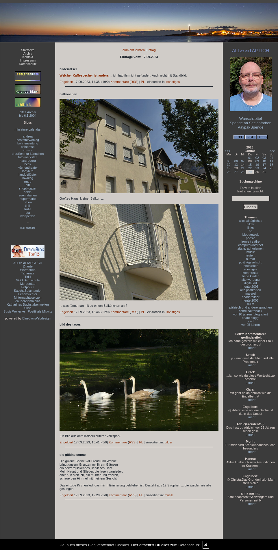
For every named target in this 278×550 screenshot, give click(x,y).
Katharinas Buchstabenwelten (28, 304)
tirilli (28, 205)
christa (27, 150)
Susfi (27, 308)
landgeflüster (28, 174)
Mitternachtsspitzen (28, 297)
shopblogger (28, 188)
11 (271, 161)
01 (250, 157)
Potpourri (27, 287)
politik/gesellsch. (250, 262)
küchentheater (28, 167)
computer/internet (250, 245)
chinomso (27, 146)
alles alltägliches (250, 220)
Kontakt (27, 57)
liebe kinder (250, 276)
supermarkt (28, 198)
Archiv (27, 53)
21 (242, 168)
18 (271, 164)
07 (242, 161)
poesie (250, 238)
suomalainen (28, 195)
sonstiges (173, 81)
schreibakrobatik (250, 311)
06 (236, 161)
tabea (28, 202)
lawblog (27, 178)
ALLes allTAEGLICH (27, 263)
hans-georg (28, 160)
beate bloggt (251, 317)
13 (236, 164)
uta (27, 212)
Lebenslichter (27, 294)
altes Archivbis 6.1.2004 (27, 113)
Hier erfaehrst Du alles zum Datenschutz (165, 545)
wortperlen (27, 216)
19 (228, 168)
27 (236, 172)
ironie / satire (251, 241)
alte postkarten (250, 290)
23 (257, 168)
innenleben (250, 265)
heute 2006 (250, 300)
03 (264, 157)
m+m (250, 304)
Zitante (28, 266)
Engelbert (66, 81)
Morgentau (28, 283)
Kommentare (120, 81)
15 (250, 164)
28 (242, 172)
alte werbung (251, 279)
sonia (27, 192)
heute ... (250, 255)
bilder (169, 442)
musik (169, 495)
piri (28, 185)
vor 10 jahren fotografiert (250, 314)
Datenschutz (27, 64)
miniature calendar (28, 129)
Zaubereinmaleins (27, 301)
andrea (28, 136)
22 (250, 168)
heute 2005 (250, 286)
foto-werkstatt (27, 157)
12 (228, 164)
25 (271, 168)
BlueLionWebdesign (36, 318)
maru (27, 181)
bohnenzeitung (27, 143)
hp (250, 231)
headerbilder (250, 297)
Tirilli (28, 276)
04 (271, 157)
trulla (27, 209)
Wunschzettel (250, 118)
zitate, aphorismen (251, 248)
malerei (250, 293)
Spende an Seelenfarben (250, 123)
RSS (134, 81)
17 (264, 164)
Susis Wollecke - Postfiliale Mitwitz (27, 311)
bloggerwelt (250, 234)
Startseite (27, 50)
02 (257, 157)
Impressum (28, 60)
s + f (250, 321)
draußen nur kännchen (28, 153)
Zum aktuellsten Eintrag (139, 50)
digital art (250, 283)
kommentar (250, 272)
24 (264, 168)
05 (228, 161)
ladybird (28, 171)
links (250, 227)
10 (264, 161)
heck (27, 164)
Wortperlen (28, 270)
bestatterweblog (27, 140)
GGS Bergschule (28, 280)
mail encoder (27, 227)
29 (250, 172)
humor (250, 259)
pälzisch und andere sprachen (250, 307)
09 (257, 161)
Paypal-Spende (251, 127)
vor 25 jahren (250, 324)
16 (257, 164)
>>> (272, 151)
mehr (251, 348)
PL (143, 81)
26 (228, 172)
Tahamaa (27, 273)
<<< (227, 151)
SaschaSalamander (28, 290)
